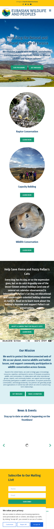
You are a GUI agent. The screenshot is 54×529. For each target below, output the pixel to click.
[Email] (27, 495)
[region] (23, 518)
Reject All (23, 524)
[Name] (27, 488)
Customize (9, 524)
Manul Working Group (27, 317)
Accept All (36, 524)
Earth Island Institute (31, 2)
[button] (3, 445)
